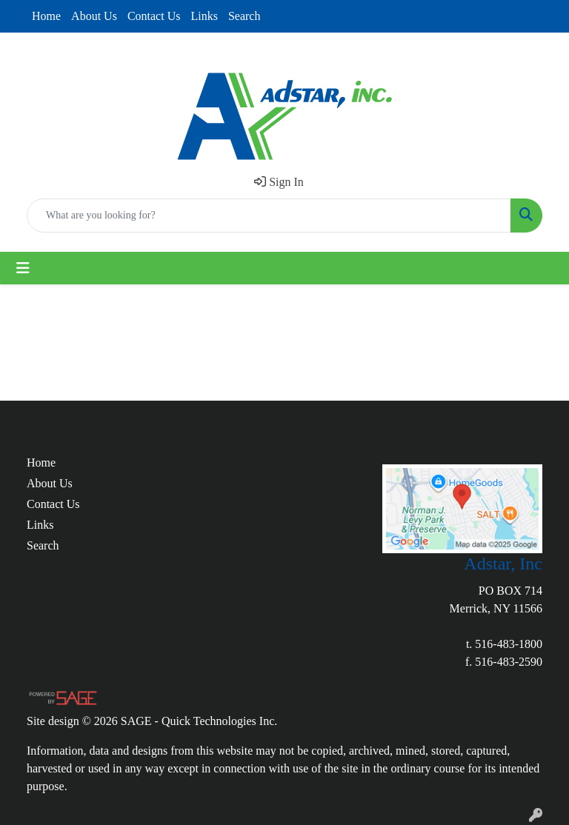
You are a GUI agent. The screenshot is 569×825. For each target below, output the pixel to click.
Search (244, 16)
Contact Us (154, 16)
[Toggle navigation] (23, 268)
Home (46, 16)
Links (203, 16)
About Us (94, 16)
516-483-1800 (508, 644)
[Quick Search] (269, 215)
